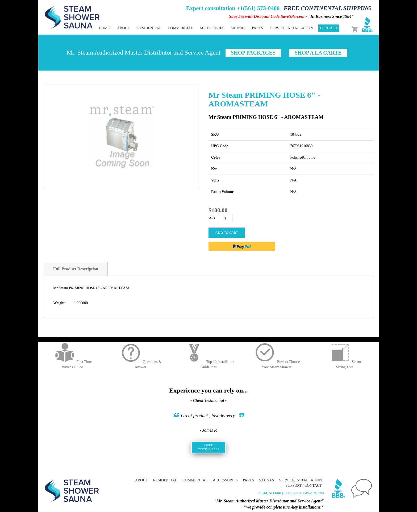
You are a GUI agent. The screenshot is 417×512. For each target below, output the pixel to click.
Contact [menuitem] (328, 28)
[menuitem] (149, 28)
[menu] (189, 28)
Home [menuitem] (104, 28)
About (141, 480)
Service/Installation (300, 480)
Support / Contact (304, 486)
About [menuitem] (123, 28)
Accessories (225, 480)
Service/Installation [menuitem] (291, 28)
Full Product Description (75, 269)
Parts (248, 480)
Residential (165, 480)
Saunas (266, 480)
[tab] (76, 269)
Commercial (195, 480)
